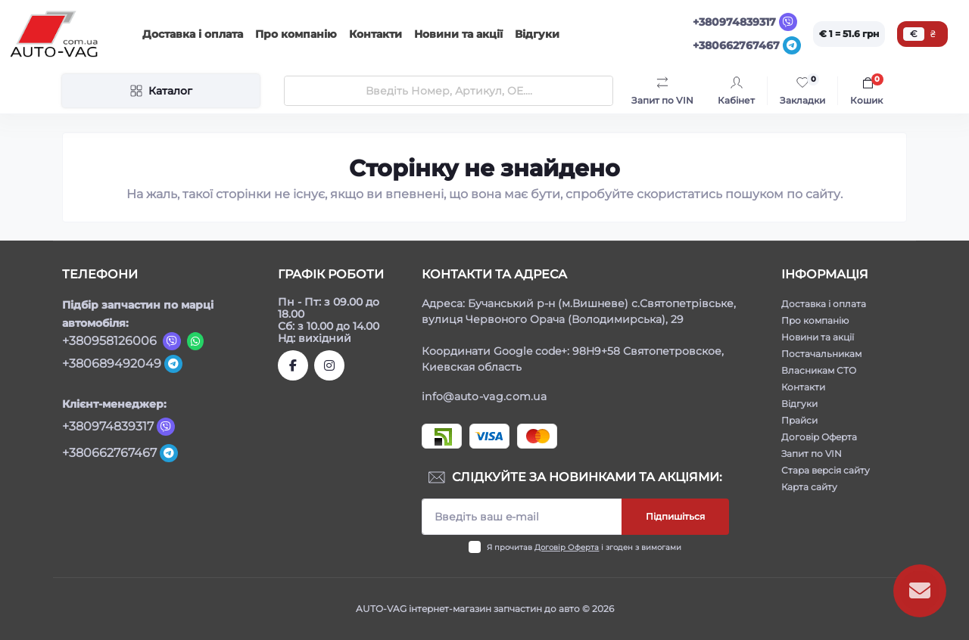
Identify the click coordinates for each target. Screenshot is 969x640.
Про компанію (296, 34)
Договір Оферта (566, 547)
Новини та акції (458, 34)
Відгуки (537, 34)
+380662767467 (736, 45)
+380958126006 (109, 341)
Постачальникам (821, 353)
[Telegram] (792, 45)
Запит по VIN (811, 453)
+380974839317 (734, 22)
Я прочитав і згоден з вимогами (584, 547)
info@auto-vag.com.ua (484, 396)
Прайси (799, 420)
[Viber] (788, 22)
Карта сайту (809, 486)
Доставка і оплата (192, 34)
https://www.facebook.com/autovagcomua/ (293, 365)
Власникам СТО (818, 370)
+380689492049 (111, 363)
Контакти (375, 34)
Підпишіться (675, 516)
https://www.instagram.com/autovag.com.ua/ (329, 365)
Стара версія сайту (825, 470)
